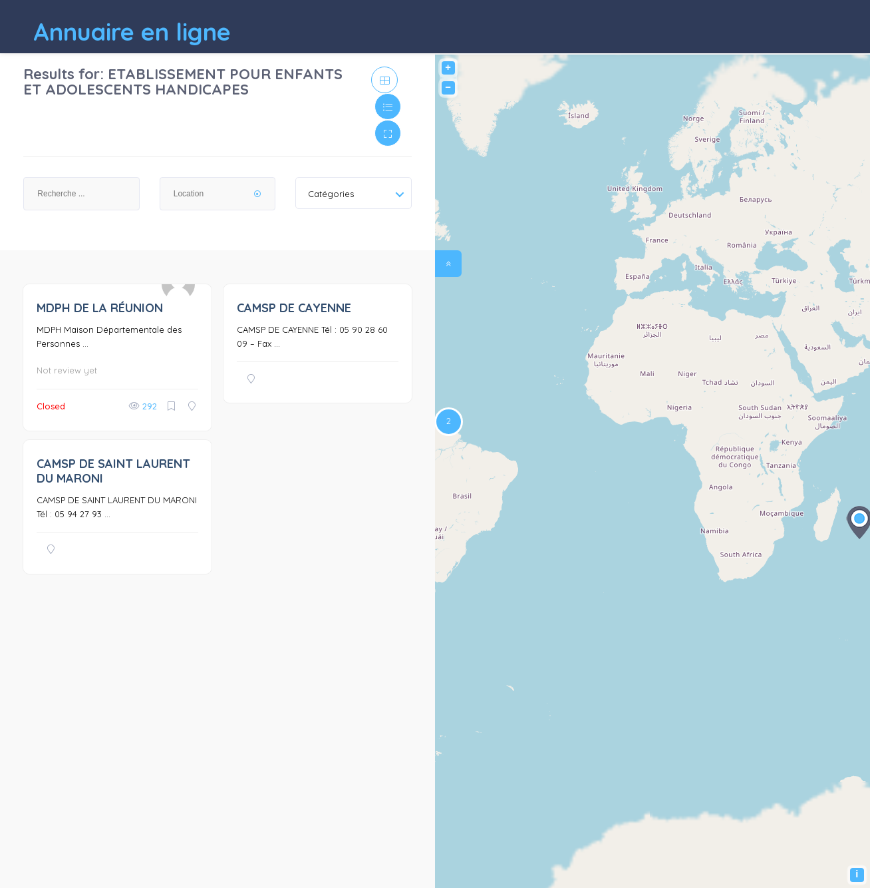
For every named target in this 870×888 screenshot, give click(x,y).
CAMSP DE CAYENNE (294, 308)
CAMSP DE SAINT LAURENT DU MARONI (113, 471)
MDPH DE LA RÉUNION (100, 308)
